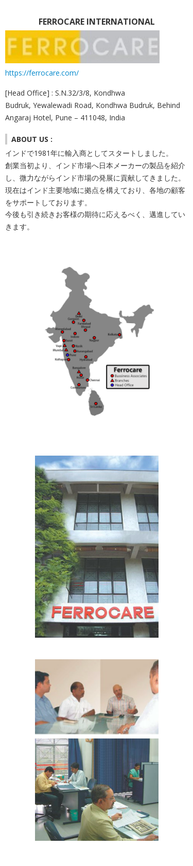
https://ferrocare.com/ (42, 73)
